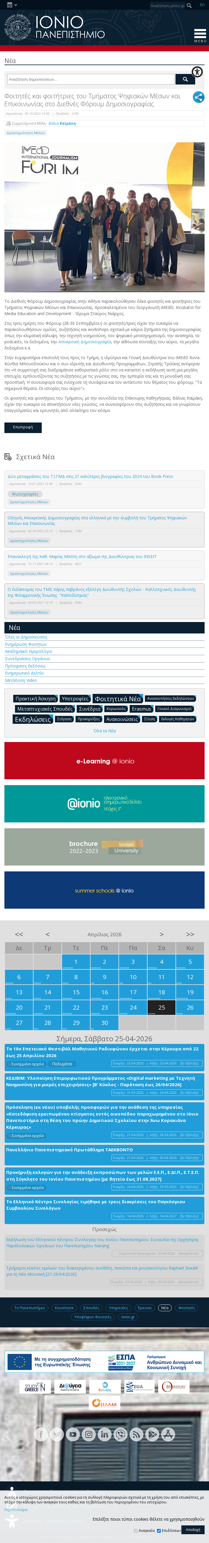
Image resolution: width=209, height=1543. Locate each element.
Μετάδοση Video (21, 680)
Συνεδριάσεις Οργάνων (27, 658)
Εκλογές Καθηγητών (178, 718)
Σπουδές (91, 1307)
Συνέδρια (91, 708)
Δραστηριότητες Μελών (26, 133)
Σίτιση (150, 718)
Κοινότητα (64, 1307)
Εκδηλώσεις (34, 719)
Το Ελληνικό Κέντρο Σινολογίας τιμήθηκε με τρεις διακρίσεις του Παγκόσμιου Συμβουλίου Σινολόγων (95, 1205)
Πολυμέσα (62, 1064)
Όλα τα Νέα (104, 731)
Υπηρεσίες (118, 1307)
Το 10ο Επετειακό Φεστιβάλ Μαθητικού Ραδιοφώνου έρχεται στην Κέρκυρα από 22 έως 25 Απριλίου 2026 (102, 1052)
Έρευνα (144, 1307)
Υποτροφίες (76, 698)
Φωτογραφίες (25, 494)
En (202, 4)
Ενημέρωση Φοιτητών (26, 644)
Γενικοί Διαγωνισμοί (176, 708)
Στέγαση (65, 718)
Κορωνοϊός (117, 708)
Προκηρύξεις (90, 718)
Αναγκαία (147, 1530)
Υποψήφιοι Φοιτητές (92, 1316)
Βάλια (62, 123)
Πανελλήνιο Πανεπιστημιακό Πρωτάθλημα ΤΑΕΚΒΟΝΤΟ (69, 1149)
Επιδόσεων (171, 1530)
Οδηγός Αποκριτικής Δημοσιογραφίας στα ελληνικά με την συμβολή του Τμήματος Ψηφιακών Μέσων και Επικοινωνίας (97, 520)
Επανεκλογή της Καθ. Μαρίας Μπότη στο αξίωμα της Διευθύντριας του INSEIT (82, 556)
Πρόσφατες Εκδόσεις (25, 666)
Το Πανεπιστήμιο (29, 1307)
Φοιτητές (186, 1307)
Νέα (14, 627)
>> (190, 934)
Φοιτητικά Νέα (119, 698)
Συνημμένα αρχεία (28, 1064)
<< (19, 934)
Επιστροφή (23, 427)
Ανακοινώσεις (123, 718)
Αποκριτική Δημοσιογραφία (84, 341)
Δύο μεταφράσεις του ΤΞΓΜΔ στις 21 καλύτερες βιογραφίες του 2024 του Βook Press (90, 476)
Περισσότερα (15, 1509)
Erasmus (142, 708)
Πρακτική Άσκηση (37, 698)
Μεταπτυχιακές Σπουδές (46, 708)
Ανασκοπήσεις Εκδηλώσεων (171, 698)
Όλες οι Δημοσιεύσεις (26, 637)
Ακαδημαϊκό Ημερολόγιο (28, 651)
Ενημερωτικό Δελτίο (24, 673)
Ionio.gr (128, 1316)
